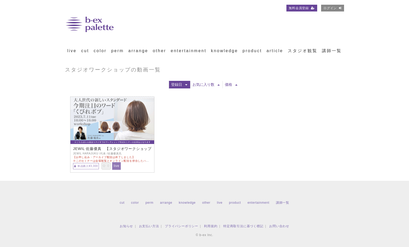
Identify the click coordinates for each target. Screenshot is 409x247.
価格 (231, 84)
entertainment (189, 51)
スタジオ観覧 (302, 51)
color (100, 51)
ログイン (332, 8)
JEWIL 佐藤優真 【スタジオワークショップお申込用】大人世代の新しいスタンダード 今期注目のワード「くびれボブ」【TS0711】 (112, 149)
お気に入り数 (206, 84)
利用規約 (210, 226)
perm (117, 51)
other (159, 51)
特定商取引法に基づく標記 (243, 226)
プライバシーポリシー (181, 226)
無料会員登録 (302, 8)
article (275, 51)
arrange (138, 51)
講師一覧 (332, 51)
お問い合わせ (279, 226)
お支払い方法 (149, 226)
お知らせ (126, 226)
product (252, 51)
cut (85, 51)
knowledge (224, 51)
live (72, 51)
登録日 (179, 84)
